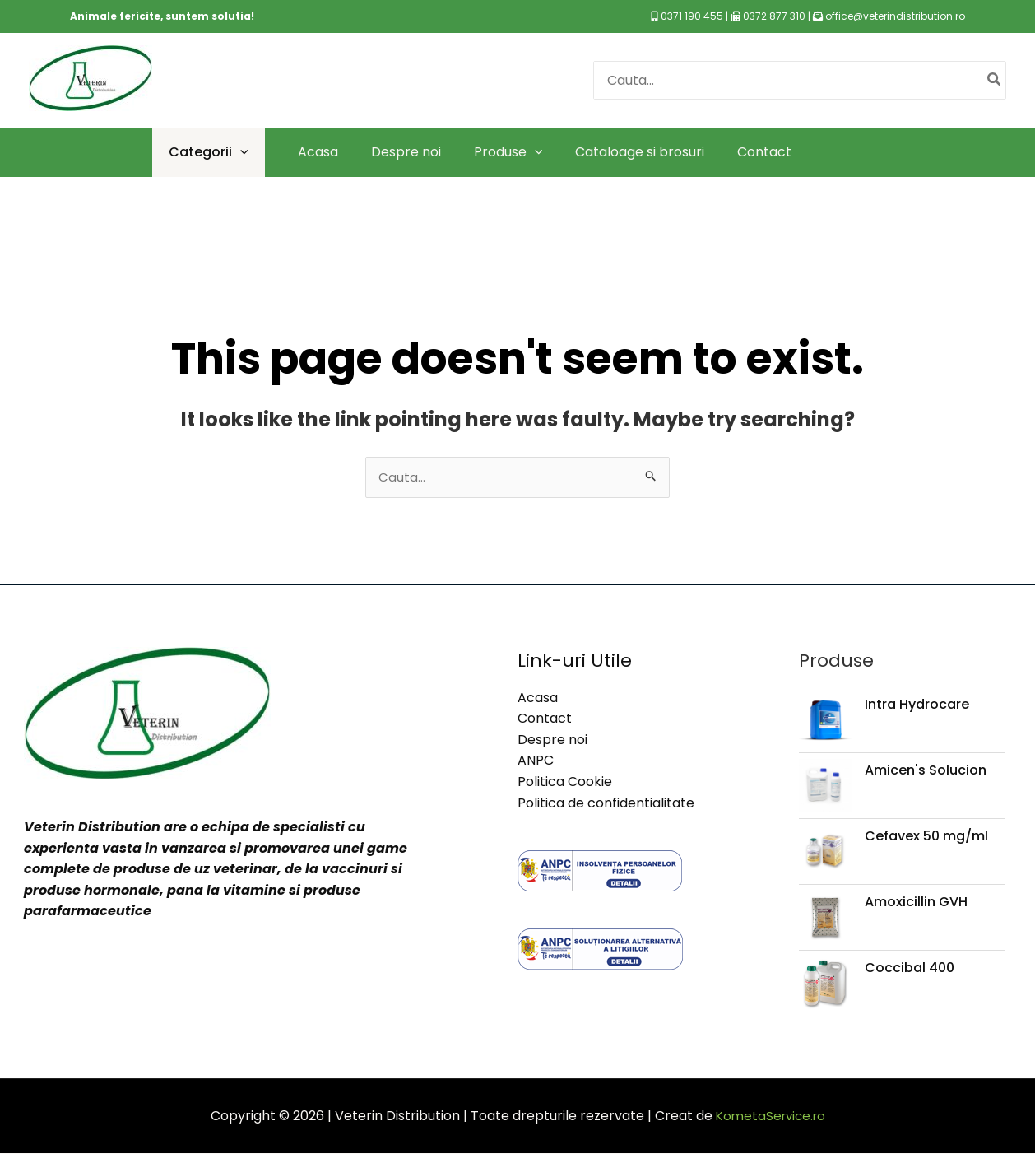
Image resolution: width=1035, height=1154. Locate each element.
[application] (240, 151)
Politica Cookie (565, 783)
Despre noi (552, 740)
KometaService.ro (770, 1116)
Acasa (538, 698)
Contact (545, 719)
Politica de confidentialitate (606, 803)
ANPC (536, 761)
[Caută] (994, 80)
